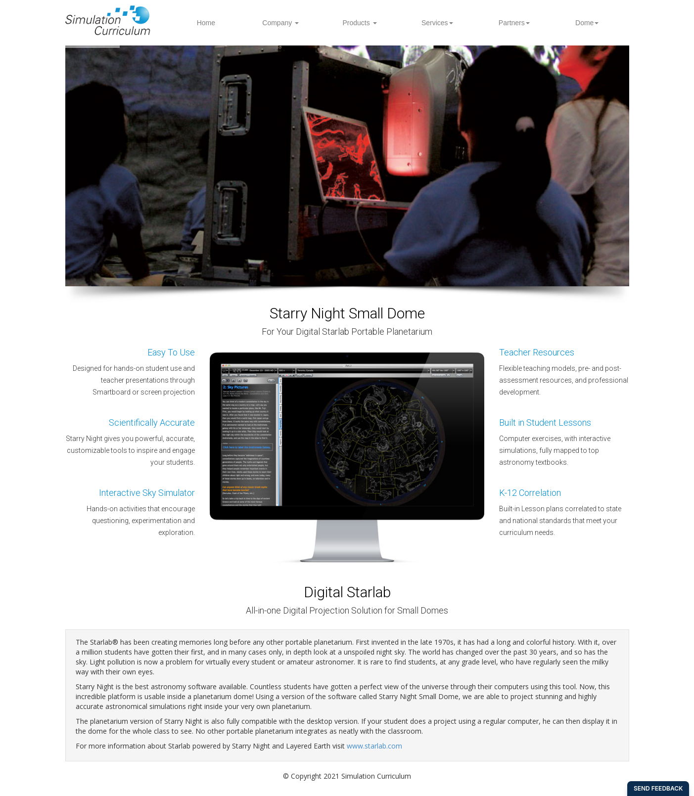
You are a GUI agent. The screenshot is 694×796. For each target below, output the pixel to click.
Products (359, 23)
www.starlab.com (374, 746)
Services (437, 23)
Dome (587, 23)
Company (280, 23)
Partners (514, 23)
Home (206, 23)
